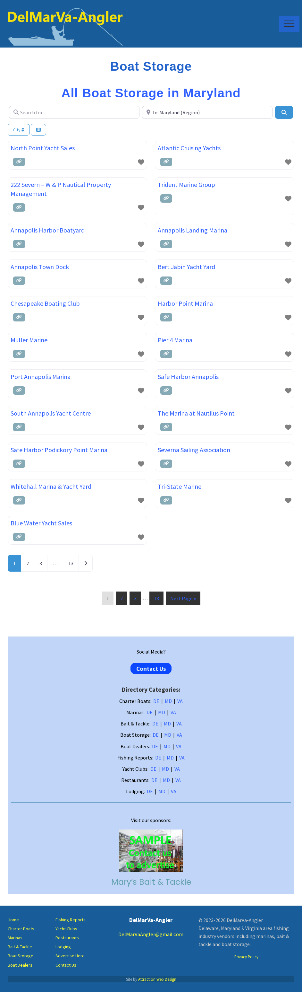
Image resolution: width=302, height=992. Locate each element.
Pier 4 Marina (175, 340)
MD (168, 701)
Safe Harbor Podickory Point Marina (59, 450)
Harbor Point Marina (185, 303)
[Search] (284, 112)
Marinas (15, 938)
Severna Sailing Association (194, 450)
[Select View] (38, 130)
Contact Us (151, 668)
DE (156, 701)
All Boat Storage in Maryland (151, 93)
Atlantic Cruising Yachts (189, 148)
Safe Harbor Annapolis (188, 377)
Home (13, 920)
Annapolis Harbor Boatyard (48, 230)
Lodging (63, 947)
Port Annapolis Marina (41, 377)
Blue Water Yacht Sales (41, 523)
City (18, 130)
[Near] (207, 112)
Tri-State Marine (179, 486)
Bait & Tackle (20, 947)
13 (70, 563)
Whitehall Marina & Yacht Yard (51, 486)
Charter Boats (21, 929)
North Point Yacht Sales (43, 148)
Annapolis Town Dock (40, 267)
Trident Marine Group (186, 184)
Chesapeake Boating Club (45, 303)
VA (180, 701)
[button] (289, 24)
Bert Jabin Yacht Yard (186, 267)
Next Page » (183, 599)
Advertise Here (70, 956)
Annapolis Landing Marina (192, 230)
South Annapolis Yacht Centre (51, 413)
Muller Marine (29, 340)
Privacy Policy (246, 956)
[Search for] (74, 112)
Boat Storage (20, 956)
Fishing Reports (70, 920)
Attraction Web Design (157, 979)
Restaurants (67, 938)
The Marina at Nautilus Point (196, 413)
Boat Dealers (20, 965)
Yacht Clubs (66, 929)
